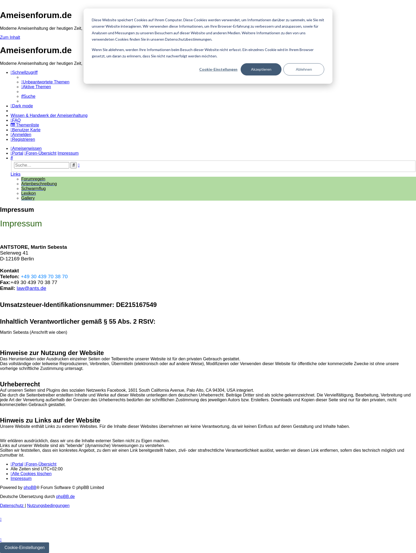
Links (15, 174)
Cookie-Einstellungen (218, 69)
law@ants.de (31, 288)
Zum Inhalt (10, 37)
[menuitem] (45, 82)
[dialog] (208, 46)
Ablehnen (304, 69)
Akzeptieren (261, 69)
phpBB (30, 487)
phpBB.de (65, 496)
